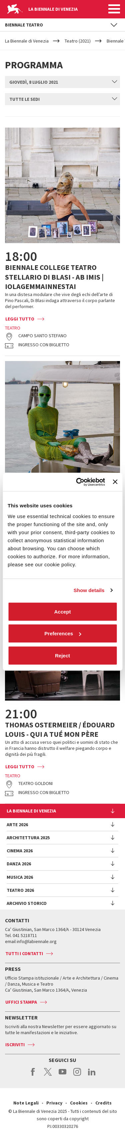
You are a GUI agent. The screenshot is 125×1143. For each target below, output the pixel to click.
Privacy (54, 1103)
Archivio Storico (27, 903)
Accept (62, 611)
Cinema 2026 (20, 851)
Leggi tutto (19, 319)
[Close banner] (115, 482)
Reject (62, 655)
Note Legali (26, 1103)
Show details (89, 590)
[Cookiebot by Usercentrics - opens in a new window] (78, 482)
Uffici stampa (21, 1002)
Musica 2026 (20, 877)
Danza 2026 (19, 864)
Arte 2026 (17, 824)
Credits (103, 1103)
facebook (33, 1075)
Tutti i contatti (24, 953)
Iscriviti (15, 1045)
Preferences (62, 633)
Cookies (79, 1103)
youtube (62, 1075)
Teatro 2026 (20, 890)
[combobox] (62, 82)
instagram (77, 1075)
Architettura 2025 (28, 838)
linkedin (92, 1075)
